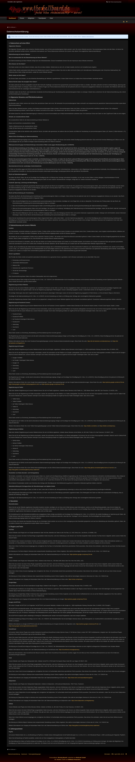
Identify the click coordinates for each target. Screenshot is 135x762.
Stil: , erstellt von (67, 759)
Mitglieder (31, 18)
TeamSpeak (42, 18)
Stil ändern (107, 754)
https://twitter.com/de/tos (90, 426)
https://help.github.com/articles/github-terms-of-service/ (99, 467)
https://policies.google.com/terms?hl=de (113, 382)
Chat (51, 18)
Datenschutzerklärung (14, 754)
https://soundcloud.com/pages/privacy (69, 649)
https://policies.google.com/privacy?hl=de (53, 384)
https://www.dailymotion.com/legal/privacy (82, 700)
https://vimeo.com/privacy (75, 579)
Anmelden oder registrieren (15, 2)
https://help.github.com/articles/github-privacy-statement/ (24, 469)
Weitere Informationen (88, 36)
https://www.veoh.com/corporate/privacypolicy (80, 677)
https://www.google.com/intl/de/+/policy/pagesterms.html (24, 384)
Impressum (24, 754)
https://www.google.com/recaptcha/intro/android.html (23, 626)
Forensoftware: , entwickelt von (67, 757)
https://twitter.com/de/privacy (107, 426)
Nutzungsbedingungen (35, 754)
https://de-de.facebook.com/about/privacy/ (98, 341)
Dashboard (12, 18)
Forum (22, 18)
